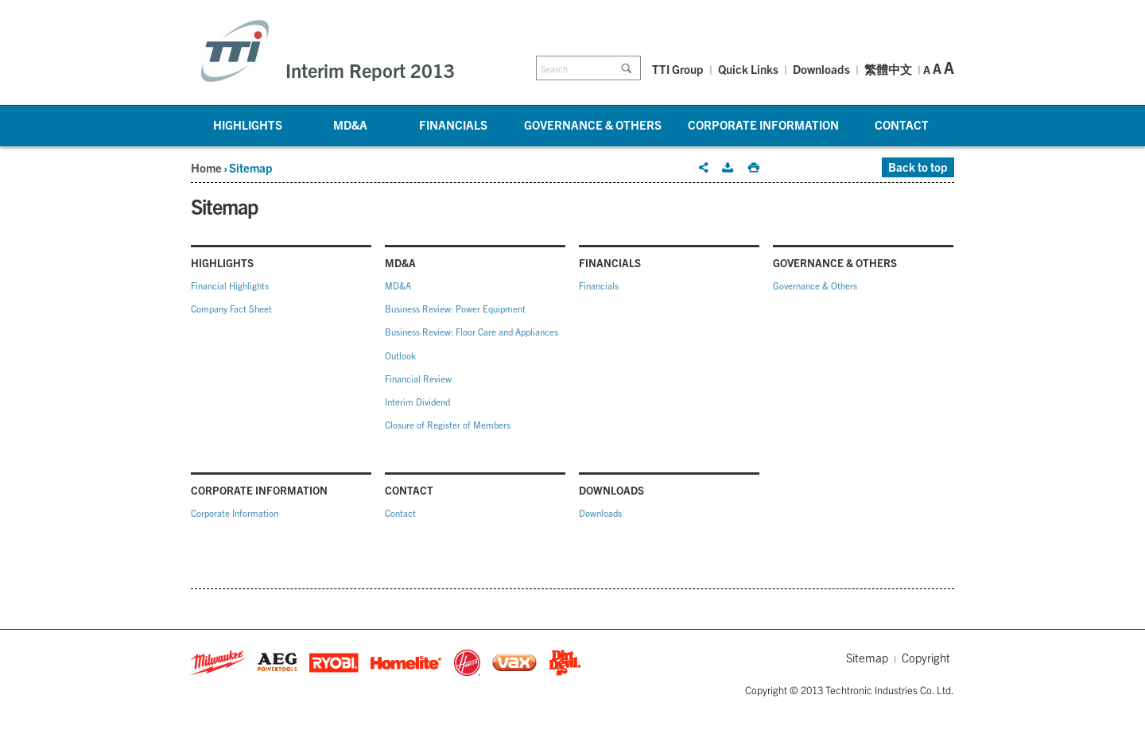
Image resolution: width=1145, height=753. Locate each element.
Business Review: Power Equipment (455, 308)
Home (206, 167)
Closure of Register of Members (447, 424)
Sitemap (867, 657)
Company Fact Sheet (231, 308)
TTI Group (678, 68)
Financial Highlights (230, 285)
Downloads (821, 68)
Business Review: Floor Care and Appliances (471, 331)
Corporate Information (763, 124)
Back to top (918, 166)
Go (629, 68)
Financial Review (418, 378)
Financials (453, 124)
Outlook (400, 355)
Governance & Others (593, 124)
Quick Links (748, 68)
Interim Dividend (417, 401)
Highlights (247, 124)
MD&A (350, 124)
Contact (902, 124)
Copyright (926, 657)
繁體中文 (888, 70)
